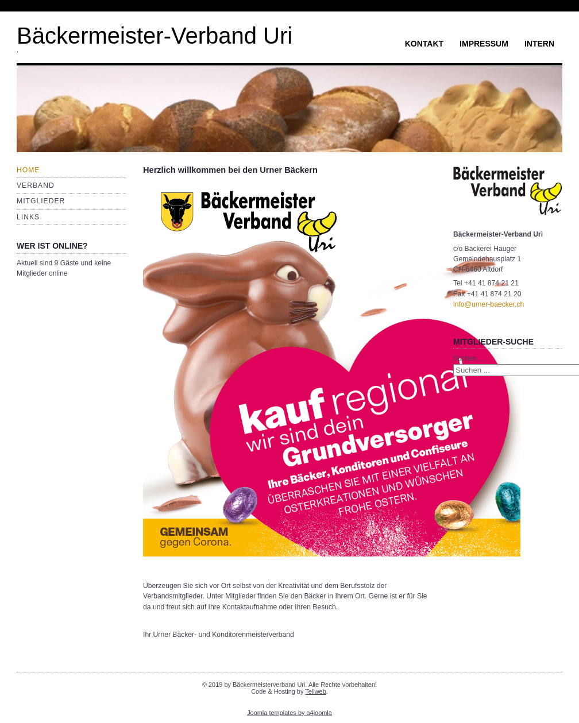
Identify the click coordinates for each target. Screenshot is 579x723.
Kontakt (424, 43)
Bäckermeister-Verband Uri (154, 35)
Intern (539, 43)
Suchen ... (469, 358)
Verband (36, 185)
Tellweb (315, 691)
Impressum (484, 43)
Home (28, 170)
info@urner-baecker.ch (488, 304)
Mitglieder (41, 201)
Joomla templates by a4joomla (289, 712)
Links (28, 217)
